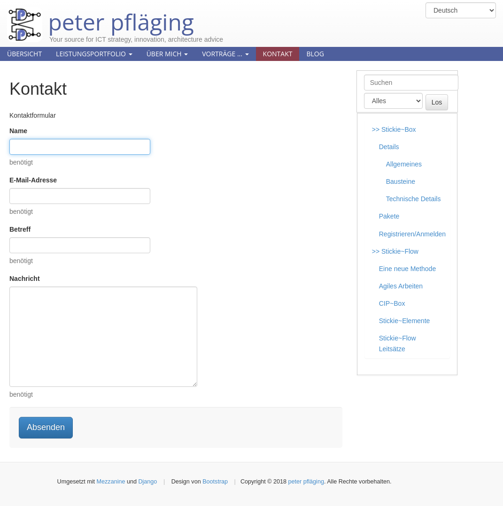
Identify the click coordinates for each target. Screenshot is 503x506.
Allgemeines (404, 164)
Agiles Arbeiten (401, 286)
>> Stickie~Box (394, 129)
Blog (315, 53)
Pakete (389, 216)
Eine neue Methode (407, 268)
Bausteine (400, 181)
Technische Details (413, 199)
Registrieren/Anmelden (412, 234)
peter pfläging (100, 15)
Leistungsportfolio (94, 53)
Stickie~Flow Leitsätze (397, 343)
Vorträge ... (225, 53)
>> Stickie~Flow (395, 251)
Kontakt (278, 53)
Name (18, 131)
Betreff (20, 229)
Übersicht (24, 53)
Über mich (167, 53)
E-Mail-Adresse (33, 180)
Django (147, 481)
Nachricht (24, 278)
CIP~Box (392, 303)
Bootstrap (215, 481)
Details (389, 147)
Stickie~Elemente (404, 321)
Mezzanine (111, 481)
